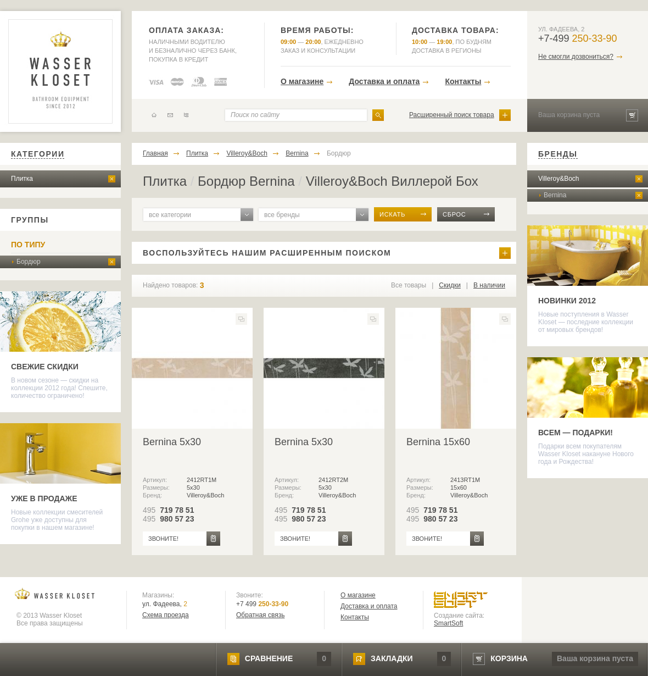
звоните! (163, 538)
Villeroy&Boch (246, 153)
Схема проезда (165, 615)
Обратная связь (260, 615)
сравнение (269, 658)
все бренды (282, 215)
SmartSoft (448, 623)
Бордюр (28, 261)
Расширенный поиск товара (451, 115)
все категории (170, 215)
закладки (391, 658)
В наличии (489, 285)
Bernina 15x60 (438, 441)
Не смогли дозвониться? (575, 56)
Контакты (463, 81)
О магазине (302, 81)
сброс (454, 214)
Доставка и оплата (384, 81)
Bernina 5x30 (172, 441)
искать (392, 214)
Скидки (450, 285)
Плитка (22, 178)
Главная (155, 153)
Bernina (297, 153)
